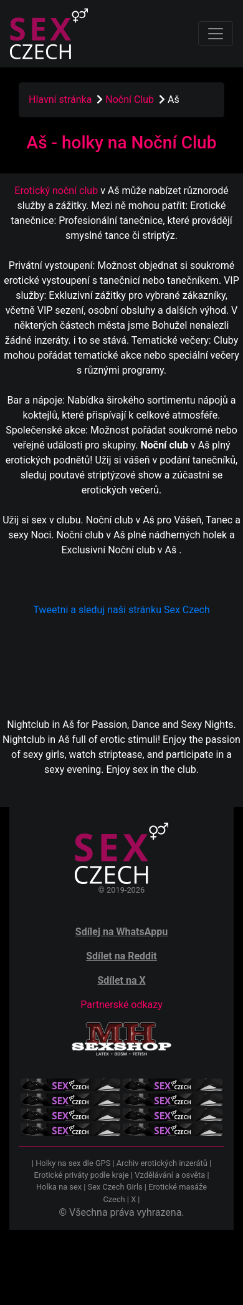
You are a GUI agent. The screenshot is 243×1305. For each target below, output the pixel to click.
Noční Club (130, 99)
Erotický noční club (56, 190)
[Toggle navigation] (215, 33)
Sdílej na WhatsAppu (121, 932)
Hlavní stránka (60, 99)
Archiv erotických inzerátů (162, 1163)
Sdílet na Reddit (121, 956)
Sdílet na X (121, 980)
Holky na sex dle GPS (73, 1163)
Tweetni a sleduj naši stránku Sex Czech (121, 610)
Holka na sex (59, 1186)
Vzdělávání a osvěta (170, 1175)
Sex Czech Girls (115, 1186)
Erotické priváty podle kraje (81, 1175)
